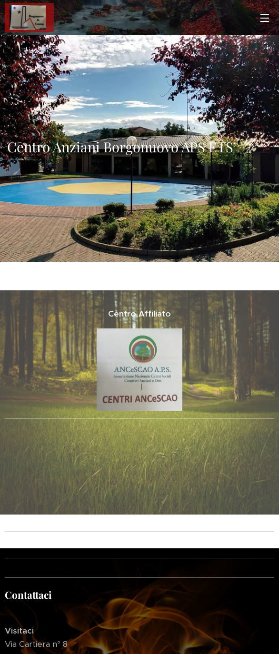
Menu (264, 18)
